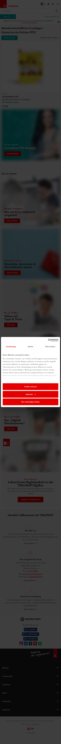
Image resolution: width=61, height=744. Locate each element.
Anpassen (31, 394)
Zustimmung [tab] (11, 347)
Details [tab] (30, 347)
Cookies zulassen (30, 387)
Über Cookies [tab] (50, 347)
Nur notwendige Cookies (30, 402)
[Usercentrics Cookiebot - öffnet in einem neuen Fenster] (48, 340)
